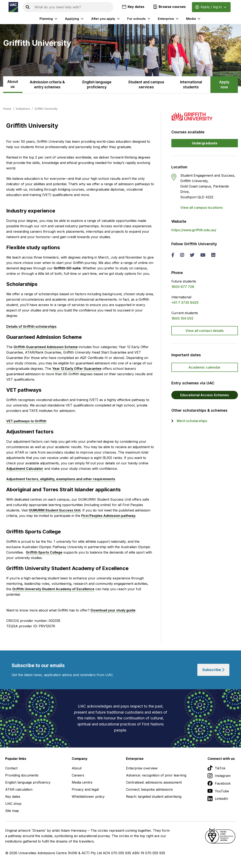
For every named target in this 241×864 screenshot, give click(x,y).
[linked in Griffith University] (213, 255)
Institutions (23, 108)
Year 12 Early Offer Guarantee (76, 368)
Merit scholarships (192, 421)
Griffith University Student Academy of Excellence (53, 589)
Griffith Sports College (44, 552)
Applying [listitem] (75, 18)
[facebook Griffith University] (172, 255)
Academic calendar (204, 367)
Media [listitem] (193, 18)
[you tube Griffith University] (202, 255)
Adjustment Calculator (24, 468)
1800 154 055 (182, 318)
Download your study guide (113, 610)
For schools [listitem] (139, 18)
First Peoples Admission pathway (108, 516)
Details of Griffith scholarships (31, 326)
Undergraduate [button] (204, 143)
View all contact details (204, 331)
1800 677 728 (182, 287)
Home (7, 108)
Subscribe (213, 670)
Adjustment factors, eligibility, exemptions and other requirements (60, 479)
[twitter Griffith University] (192, 255)
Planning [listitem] (49, 18)
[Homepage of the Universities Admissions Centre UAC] (13, 7)
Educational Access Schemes (204, 395)
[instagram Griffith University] (182, 255)
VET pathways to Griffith (26, 421)
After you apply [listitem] (106, 18)
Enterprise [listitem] (169, 18)
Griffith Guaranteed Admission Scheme (46, 347)
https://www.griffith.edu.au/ (193, 230)
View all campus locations (201, 207)
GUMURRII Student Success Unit (54, 510)
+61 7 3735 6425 (185, 302)
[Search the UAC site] (73, 7)
